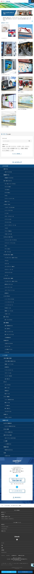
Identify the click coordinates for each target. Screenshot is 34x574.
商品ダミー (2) (7, 201)
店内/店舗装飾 (12, 148)
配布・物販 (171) (7, 408)
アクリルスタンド (4, 528)
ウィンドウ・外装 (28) (8, 375)
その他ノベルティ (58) (8, 234)
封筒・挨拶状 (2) (7, 328)
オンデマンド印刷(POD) (5, 150)
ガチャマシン (27, 146)
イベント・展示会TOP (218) (9, 399)
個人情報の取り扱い (14, 555)
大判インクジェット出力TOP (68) (10, 438)
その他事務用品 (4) (8, 337)
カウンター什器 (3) (8, 186)
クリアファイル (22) (8, 219)
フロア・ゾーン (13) (8, 372)
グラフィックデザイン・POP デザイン (7, 518)
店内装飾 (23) (7, 367)
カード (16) (6, 213)
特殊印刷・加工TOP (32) (9, 449)
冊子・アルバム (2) (8, 251)
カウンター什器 (8, 146)
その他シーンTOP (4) (8, 417)
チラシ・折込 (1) (7, 248)
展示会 (9, 148)
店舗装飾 (22, 148)
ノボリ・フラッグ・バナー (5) (9, 290)
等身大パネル (3, 531)
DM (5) (6, 245)
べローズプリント (13, 146)
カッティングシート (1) (8, 287)
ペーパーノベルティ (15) (8, 210)
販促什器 (2, 514)
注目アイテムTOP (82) (8, 171)
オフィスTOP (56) (7, 384)
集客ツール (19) (7, 402)
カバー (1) (6, 275)
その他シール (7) (7, 313)
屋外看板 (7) (7, 293)
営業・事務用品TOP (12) (9, 325)
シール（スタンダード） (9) (9, 302)
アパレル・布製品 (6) (8, 231)
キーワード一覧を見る (16, 153)
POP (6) (6, 195)
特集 (2, 545)
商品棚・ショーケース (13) (9, 364)
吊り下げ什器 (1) (7, 192)
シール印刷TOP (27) (8, 443)
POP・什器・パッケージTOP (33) (10, 183)
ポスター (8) (7, 263)
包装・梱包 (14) (7, 378)
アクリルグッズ (4, 148)
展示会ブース (3, 512)
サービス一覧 (7, 505)
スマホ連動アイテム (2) (8, 349)
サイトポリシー (8, 555)
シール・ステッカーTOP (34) (9, 299)
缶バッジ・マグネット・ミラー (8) (10, 225)
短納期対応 (26, 148)
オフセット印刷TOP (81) (9, 432)
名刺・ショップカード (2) (9, 331)
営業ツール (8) (7, 387)
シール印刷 (11, 150)
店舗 (2, 547)
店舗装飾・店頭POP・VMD (5, 516)
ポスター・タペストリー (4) (9, 216)
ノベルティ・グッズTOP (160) (9, 207)
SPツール (18, 148)
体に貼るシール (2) (8, 307)
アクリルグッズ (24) (8, 222)
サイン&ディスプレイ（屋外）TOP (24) (11, 281)
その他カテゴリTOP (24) (9, 343)
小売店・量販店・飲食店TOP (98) (10, 361)
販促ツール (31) (7, 393)
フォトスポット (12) (8, 411)
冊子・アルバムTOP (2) (8, 319)
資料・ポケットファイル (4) (9, 334)
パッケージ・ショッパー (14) (9, 198)
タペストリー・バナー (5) (9, 269)
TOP (2, 505)
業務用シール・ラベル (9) (9, 310)
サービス (2, 542)
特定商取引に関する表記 (21, 555)
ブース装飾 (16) (7, 405)
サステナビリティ (4, 552)
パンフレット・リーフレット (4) (10, 242)
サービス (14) (7, 352)
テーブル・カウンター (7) (9, 370)
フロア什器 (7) (7, 189)
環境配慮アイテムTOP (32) (9, 177)
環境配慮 (3, 146)
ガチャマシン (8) (7, 346)
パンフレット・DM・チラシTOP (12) (11, 239)
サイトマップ (3, 555)
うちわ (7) (6, 228)
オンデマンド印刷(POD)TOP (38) (10, 426)
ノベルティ (22, 146)
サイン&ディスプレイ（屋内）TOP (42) (11, 257)
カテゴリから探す (18, 166)
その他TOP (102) (7, 455)
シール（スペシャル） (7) (9, 304)
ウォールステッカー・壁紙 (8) (9, 266)
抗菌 (16, 148)
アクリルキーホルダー (5, 526)
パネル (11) (6, 260)
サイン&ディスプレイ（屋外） (16, 505)
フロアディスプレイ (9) (8, 272)
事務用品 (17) (7, 390)
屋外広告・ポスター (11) (9, 284)
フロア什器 (18, 146)
